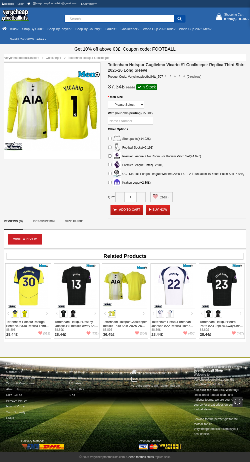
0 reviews (194, 76)
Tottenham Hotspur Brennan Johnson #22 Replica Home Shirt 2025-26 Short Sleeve (171, 326)
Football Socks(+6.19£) (130, 148)
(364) (141, 333)
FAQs (10, 417)
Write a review (25, 239)
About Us (13, 389)
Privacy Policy (16, 400)
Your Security (16, 412)
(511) (44, 333)
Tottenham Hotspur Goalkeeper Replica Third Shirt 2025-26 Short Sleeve (125, 326)
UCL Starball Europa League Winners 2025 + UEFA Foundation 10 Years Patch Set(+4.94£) (176, 174)
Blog (72, 394)
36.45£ (108, 334)
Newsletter (76, 389)
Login (21, 3)
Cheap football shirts (140, 457)
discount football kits (209, 389)
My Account (77, 371)
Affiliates (75, 383)
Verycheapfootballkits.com (153, 372)
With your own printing (124, 113)
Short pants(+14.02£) (129, 139)
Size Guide (74, 221)
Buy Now (159, 210)
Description (43, 221)
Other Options (118, 129)
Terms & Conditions (20, 383)
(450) (189, 333)
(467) (238, 333)
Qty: (111, 197)
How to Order (16, 406)
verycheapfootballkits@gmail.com (55, 3)
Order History (78, 377)
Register (8, 3)
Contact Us (14, 371)
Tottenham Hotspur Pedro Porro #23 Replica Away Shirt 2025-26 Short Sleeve (220, 326)
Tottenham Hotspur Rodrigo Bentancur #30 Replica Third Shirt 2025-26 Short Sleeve (26, 326)
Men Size (116, 97)
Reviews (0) (13, 221)
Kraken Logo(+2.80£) (129, 183)
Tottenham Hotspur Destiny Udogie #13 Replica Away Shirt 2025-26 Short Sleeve (76, 326)
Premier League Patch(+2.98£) (136, 165)
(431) (92, 333)
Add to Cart (127, 210)
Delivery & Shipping (20, 377)
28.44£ (12, 334)
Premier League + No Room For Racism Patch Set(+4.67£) (154, 156)
